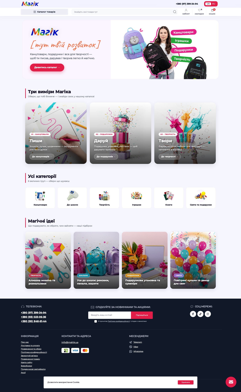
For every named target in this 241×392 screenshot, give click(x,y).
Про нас (25, 342)
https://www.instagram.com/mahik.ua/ (208, 314)
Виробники (26, 366)
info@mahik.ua (69, 342)
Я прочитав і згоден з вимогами (122, 321)
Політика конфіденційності (119, 321)
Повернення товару (30, 359)
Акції (23, 372)
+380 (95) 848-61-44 (33, 321)
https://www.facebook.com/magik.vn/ (193, 314)
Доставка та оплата (30, 345)
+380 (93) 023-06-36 (33, 317)
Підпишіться (142, 315)
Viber (135, 347)
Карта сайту (26, 362)
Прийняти (186, 382)
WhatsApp (138, 351)
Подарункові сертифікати (33, 369)
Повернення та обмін (31, 349)
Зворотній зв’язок (29, 356)
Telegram (137, 342)
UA (208, 4)
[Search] (175, 12)
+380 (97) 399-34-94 (33, 312)
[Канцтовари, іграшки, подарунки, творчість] (165, 49)
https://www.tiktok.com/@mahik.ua (200, 314)
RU (213, 4)
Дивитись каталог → (47, 67)
